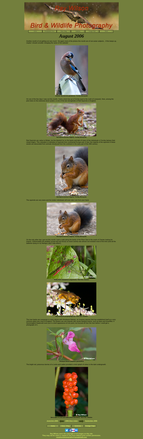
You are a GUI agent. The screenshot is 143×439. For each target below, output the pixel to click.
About (106, 31)
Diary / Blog (64, 31)
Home (35, 31)
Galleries (78, 31)
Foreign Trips (92, 31)
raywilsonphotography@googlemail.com (71, 437)
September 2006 (91, 421)
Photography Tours (49, 31)
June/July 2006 (52, 421)
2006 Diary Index (71, 421)
